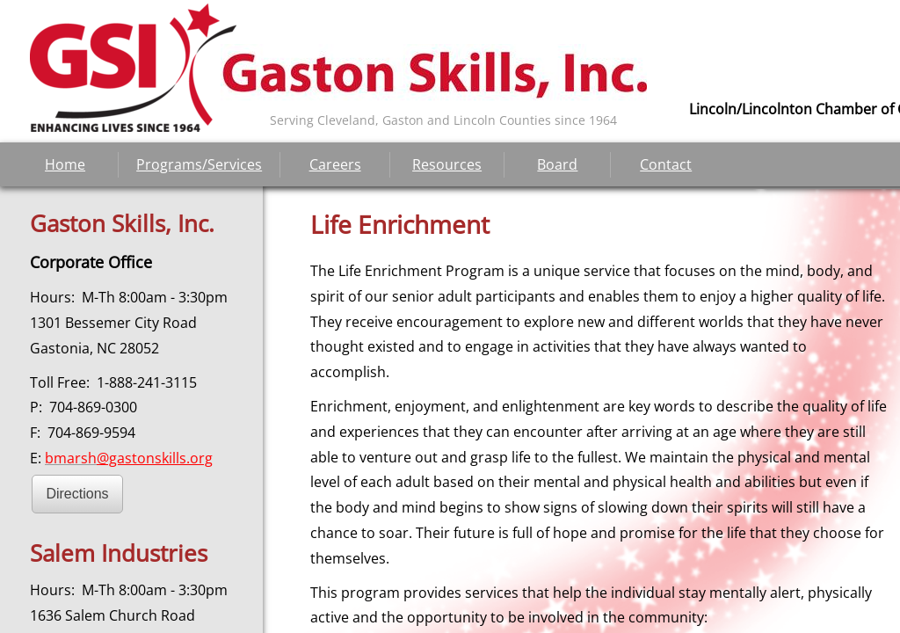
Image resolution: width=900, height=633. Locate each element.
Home (65, 164)
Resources (447, 164)
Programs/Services (199, 164)
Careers (335, 164)
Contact (666, 164)
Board (557, 164)
